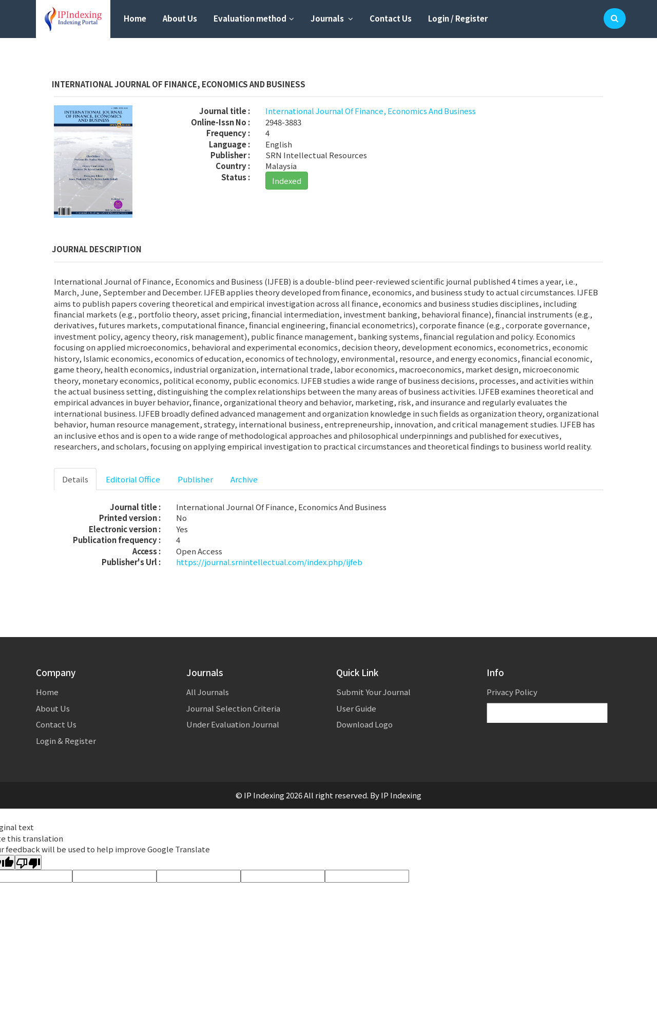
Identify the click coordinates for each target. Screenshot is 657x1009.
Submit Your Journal (373, 691)
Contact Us (391, 18)
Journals (332, 18)
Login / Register (458, 18)
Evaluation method (254, 18)
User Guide (356, 708)
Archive (244, 479)
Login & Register (66, 740)
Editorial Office (133, 479)
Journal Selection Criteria (233, 708)
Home (135, 18)
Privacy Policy (512, 691)
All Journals (207, 691)
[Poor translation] (28, 862)
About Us (180, 18)
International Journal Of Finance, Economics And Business (370, 110)
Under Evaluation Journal (232, 724)
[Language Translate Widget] (547, 713)
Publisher (195, 479)
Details (75, 479)
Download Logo (364, 724)
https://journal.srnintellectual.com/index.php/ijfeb (269, 561)
